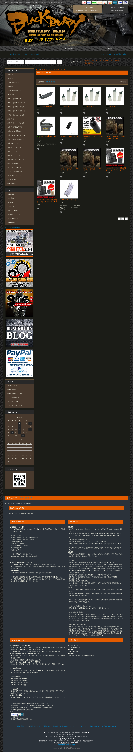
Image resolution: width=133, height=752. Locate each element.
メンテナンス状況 (12, 401)
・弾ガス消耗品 (104, 60)
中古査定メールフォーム (14, 393)
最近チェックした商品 (30, 54)
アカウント (25, 48)
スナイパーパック (12, 210)
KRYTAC (10, 202)
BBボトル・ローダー (60, 69)
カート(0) (107, 48)
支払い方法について (23, 726)
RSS (109, 726)
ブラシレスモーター (13, 218)
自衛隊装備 (10, 194)
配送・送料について (36, 726)
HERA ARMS (11, 222)
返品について (47, 726)
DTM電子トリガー (12, 206)
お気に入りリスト (13, 54)
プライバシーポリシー (76, 726)
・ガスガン (95, 60)
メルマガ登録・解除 (119, 54)
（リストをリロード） (26, 498)
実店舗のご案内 (12, 385)
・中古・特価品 (115, 60)
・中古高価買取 (88, 63)
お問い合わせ (66, 48)
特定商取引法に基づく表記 (61, 726)
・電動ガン (87, 60)
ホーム (38, 69)
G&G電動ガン (11, 198)
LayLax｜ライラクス (13, 214)
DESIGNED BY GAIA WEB (66, 745)
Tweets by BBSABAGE (12, 228)
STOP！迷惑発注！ (13, 397)
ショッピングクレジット (14, 406)
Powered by (66, 748)
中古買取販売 (11, 389)
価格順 (48, 82)
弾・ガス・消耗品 (46, 69)
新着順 (53, 82)
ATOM (114, 726)
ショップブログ (106, 54)
